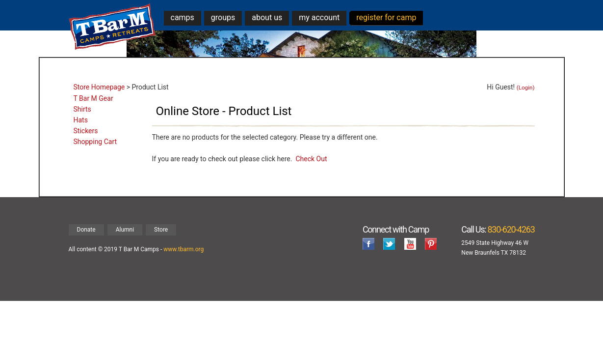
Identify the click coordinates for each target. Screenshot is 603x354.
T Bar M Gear (93, 98)
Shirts (82, 109)
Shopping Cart (95, 142)
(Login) (526, 87)
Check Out (311, 159)
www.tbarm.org (183, 249)
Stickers (86, 131)
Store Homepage (99, 87)
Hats (81, 120)
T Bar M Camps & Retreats (113, 26)
